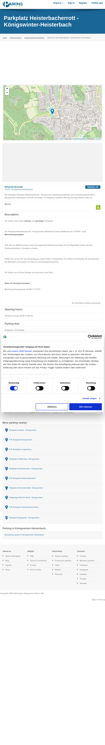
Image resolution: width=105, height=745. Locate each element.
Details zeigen (90, 398)
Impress (8, 565)
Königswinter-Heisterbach (34, 38)
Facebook (84, 565)
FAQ (31, 556)
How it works (35, 569)
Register (83, 2)
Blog (7, 560)
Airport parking (61, 556)
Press (7, 569)
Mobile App (97, 2)
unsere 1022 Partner (21, 351)
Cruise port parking (63, 560)
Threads (83, 578)
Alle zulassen (85, 407)
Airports (58, 2)
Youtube (83, 583)
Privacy (33, 565)
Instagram (84, 569)
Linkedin (83, 574)
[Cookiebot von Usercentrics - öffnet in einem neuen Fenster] (90, 337)
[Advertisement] (52, 61)
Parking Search (15, 38)
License (98, 139)
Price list (58, 574)
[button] (52, 112)
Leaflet (61, 139)
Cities (57, 565)
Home (5, 38)
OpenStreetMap (79, 139)
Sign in (71, 2)
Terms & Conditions (38, 560)
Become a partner (87, 560)
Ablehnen (52, 407)
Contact (83, 556)
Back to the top (98, 599)
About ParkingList (12, 556)
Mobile (58, 569)
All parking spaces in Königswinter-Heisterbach (24, 534)
